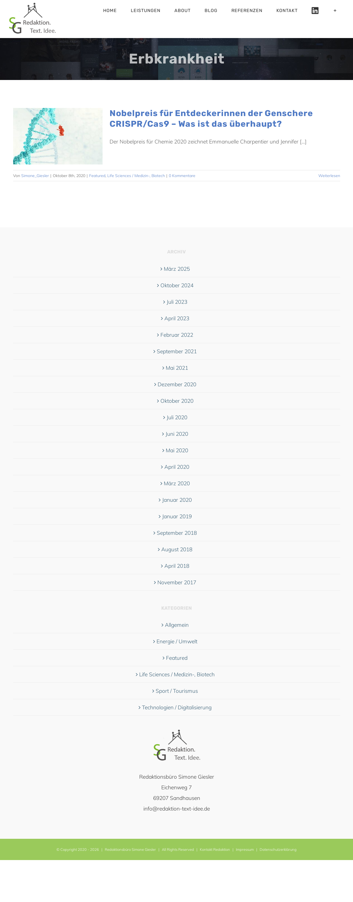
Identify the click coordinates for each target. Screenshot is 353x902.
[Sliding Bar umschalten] (335, 10)
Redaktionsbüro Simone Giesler (130, 849)
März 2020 (177, 483)
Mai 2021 (177, 367)
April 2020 (176, 466)
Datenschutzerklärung (278, 849)
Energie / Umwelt (177, 641)
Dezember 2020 (177, 384)
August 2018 (176, 549)
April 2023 (176, 318)
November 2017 (176, 582)
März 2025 (177, 268)
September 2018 (177, 532)
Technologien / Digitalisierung (177, 707)
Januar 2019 (177, 516)
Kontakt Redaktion (215, 849)
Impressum (245, 849)
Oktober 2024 (176, 285)
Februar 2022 (176, 334)
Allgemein (177, 624)
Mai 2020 (177, 450)
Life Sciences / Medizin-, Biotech (136, 175)
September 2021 (177, 351)
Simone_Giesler (35, 175)
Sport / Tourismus (177, 690)
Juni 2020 (176, 433)
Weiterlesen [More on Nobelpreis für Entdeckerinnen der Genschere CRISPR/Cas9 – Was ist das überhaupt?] (329, 175)
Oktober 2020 (176, 400)
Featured (97, 175)
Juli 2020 (177, 417)
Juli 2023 (177, 301)
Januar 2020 (177, 499)
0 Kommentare (182, 175)
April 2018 (176, 565)
